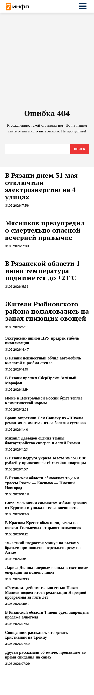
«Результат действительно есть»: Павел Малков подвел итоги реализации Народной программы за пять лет (45, 592)
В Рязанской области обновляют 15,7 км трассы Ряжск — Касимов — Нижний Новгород (42, 482)
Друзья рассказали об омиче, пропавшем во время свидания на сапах (45, 655)
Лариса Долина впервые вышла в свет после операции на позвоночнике (46, 570)
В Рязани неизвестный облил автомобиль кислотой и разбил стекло (43, 360)
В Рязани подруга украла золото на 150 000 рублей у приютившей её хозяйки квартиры (45, 460)
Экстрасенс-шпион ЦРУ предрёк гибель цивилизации (42, 340)
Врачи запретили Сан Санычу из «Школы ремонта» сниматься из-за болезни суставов (45, 420)
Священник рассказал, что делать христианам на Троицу (36, 635)
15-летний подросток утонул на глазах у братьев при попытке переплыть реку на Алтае (42, 547)
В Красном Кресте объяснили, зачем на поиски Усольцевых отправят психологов (43, 525)
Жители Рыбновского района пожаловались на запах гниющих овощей (47, 311)
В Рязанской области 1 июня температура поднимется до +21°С (42, 270)
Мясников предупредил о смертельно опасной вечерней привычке (45, 229)
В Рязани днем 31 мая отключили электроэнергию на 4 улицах (41, 186)
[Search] (79, 149)
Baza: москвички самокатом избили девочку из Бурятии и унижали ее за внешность (46, 505)
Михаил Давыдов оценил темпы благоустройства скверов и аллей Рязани (42, 440)
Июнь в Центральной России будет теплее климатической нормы (43, 400)
